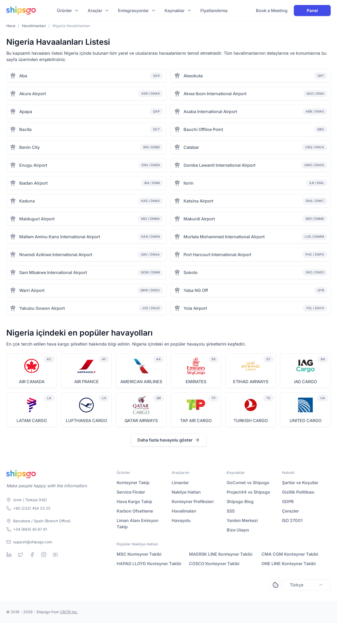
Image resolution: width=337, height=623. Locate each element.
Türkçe (307, 585)
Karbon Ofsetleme (135, 511)
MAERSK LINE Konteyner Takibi (220, 554)
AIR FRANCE (86, 381)
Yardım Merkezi (242, 520)
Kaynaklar (175, 10)
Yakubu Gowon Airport (42, 308)
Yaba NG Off (196, 290)
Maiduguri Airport (36, 218)
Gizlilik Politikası (298, 492)
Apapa (25, 111)
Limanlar (180, 482)
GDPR (288, 501)
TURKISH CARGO (251, 420)
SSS (231, 511)
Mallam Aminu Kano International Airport (59, 236)
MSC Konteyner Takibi (139, 554)
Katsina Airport (198, 201)
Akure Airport (32, 93)
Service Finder (131, 492)
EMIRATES (196, 381)
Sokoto (191, 272)
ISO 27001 (292, 520)
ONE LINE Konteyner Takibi (288, 563)
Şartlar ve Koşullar (300, 482)
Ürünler (64, 10)
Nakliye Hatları (186, 492)
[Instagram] (43, 554)
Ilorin (189, 183)
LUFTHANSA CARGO (86, 420)
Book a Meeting (272, 10)
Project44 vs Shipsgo (248, 492)
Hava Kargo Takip (134, 501)
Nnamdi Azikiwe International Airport (55, 254)
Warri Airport (31, 290)
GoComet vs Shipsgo (248, 482)
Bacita (25, 129)
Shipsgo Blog (240, 501)
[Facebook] (32, 554)
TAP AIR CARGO (196, 420)
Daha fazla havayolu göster (168, 440)
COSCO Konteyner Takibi (214, 563)
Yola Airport (195, 308)
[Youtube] (55, 554)
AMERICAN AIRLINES (141, 381)
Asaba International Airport (210, 111)
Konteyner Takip (133, 482)
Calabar (191, 147)
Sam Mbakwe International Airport (53, 272)
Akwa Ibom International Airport (215, 93)
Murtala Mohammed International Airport (224, 236)
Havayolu (181, 520)
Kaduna (27, 201)
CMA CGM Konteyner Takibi (289, 554)
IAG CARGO (305, 381)
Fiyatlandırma (213, 10)
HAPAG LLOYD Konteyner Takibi (149, 563)
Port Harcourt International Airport (217, 254)
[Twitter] (20, 554)
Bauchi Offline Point (203, 129)
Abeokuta (193, 75)
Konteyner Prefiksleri (193, 501)
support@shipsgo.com (32, 542)
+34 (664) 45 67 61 (30, 529)
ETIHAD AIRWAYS (250, 381)
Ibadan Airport (33, 183)
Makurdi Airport (199, 218)
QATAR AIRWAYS (141, 420)
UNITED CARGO (305, 420)
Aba (23, 75)
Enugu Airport (33, 165)
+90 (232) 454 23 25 (31, 508)
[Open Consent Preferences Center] (275, 584)
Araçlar (95, 10)
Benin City (29, 147)
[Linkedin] (9, 554)
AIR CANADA (31, 381)
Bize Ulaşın (238, 530)
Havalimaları (184, 511)
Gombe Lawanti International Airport (219, 165)
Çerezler (290, 511)
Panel (312, 10)
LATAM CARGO (32, 420)
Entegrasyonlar (133, 10)
